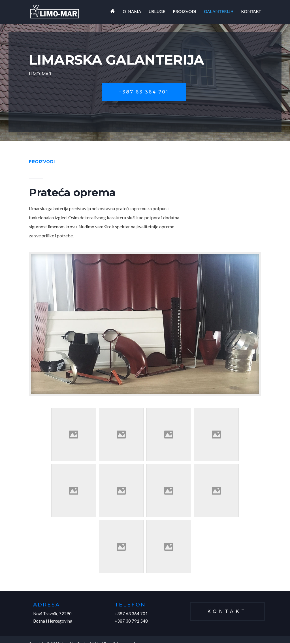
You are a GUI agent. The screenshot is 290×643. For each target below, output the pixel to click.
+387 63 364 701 (144, 92)
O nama (132, 12)
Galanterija (218, 12)
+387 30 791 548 (131, 620)
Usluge (157, 12)
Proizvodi (184, 12)
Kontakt (251, 12)
